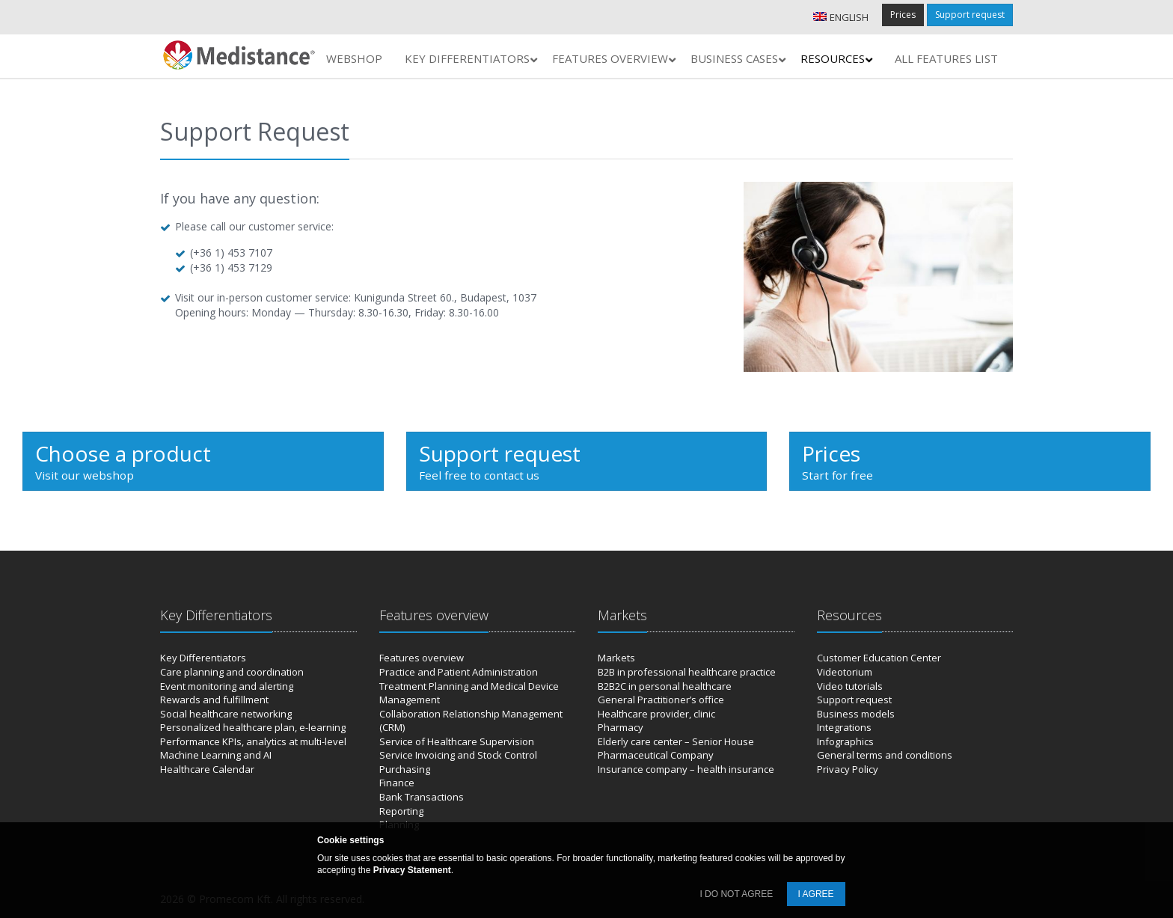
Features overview (421, 657)
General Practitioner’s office (661, 699)
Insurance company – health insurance (686, 769)
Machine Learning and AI (216, 755)
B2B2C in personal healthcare (665, 686)
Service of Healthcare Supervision (456, 741)
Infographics (845, 741)
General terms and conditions (884, 755)
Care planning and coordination (232, 672)
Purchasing (404, 769)
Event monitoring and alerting (226, 686)
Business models (856, 713)
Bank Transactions (421, 797)
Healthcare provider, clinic (656, 713)
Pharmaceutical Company (656, 755)
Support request (970, 14)
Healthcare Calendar (207, 769)
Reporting (401, 811)
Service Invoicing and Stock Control (458, 755)
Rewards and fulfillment (214, 699)
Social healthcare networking (226, 713)
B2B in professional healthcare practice (687, 672)
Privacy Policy (847, 769)
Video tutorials (850, 686)
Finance (396, 782)
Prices (903, 14)
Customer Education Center (879, 657)
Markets (616, 657)
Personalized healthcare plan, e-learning (253, 727)
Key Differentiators (203, 657)
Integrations (844, 727)
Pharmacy (620, 727)
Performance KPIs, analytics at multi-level (253, 741)
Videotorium (844, 672)
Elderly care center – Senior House (676, 741)
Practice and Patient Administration (458, 672)
